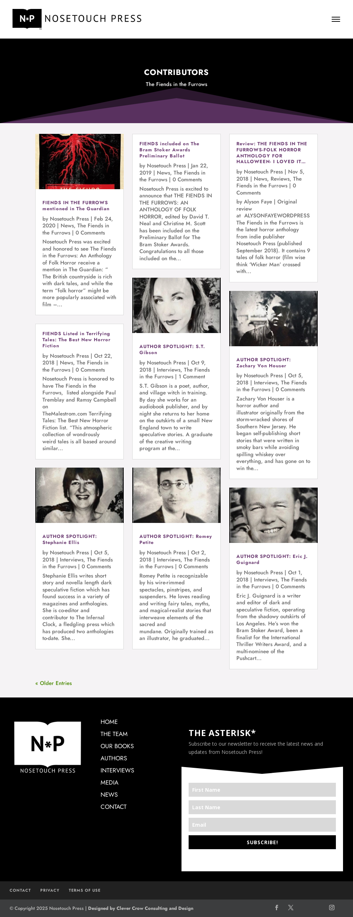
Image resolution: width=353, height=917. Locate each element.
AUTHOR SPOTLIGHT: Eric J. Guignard (272, 559)
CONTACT (114, 806)
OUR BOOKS (117, 746)
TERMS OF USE (85, 890)
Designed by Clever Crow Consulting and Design (140, 908)
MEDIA (109, 782)
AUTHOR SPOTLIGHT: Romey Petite (175, 539)
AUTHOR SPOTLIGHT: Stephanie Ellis (69, 539)
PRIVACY (50, 890)
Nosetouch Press (69, 219)
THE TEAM (114, 734)
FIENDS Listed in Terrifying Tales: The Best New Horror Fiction (76, 339)
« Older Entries (53, 683)
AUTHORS (114, 758)
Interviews (71, 560)
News (67, 226)
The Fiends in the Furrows (269, 182)
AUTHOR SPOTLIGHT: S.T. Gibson (172, 349)
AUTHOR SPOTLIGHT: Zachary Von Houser (263, 362)
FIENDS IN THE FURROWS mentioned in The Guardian (75, 205)
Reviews (280, 179)
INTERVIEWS (117, 770)
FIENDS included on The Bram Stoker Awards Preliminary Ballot (169, 149)
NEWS (109, 794)
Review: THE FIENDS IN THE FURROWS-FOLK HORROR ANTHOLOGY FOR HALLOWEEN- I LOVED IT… (271, 152)
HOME (109, 721)
